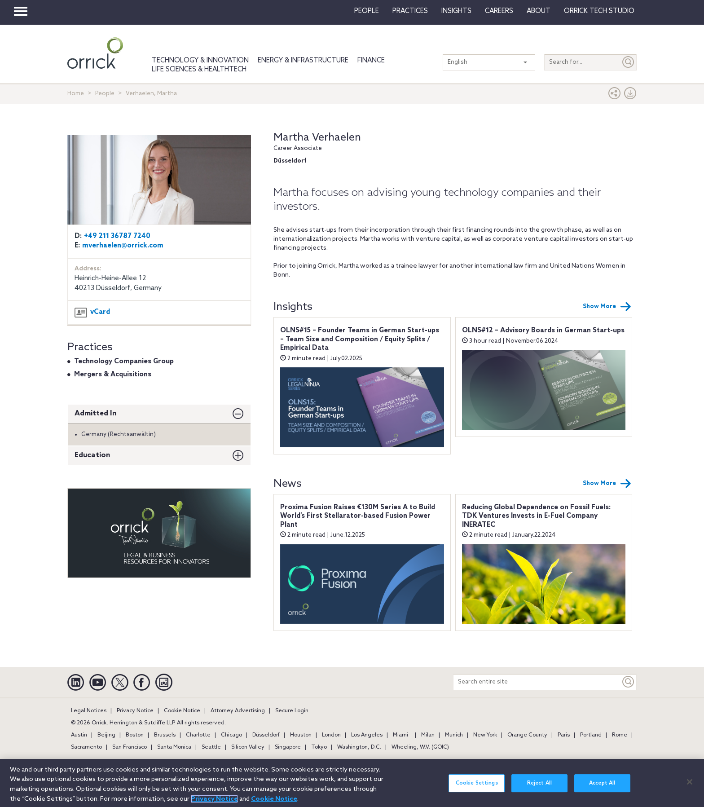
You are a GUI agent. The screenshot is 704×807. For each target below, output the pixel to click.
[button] (614, 95)
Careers (499, 11)
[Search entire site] (537, 682)
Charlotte (198, 735)
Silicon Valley (247, 747)
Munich (454, 735)
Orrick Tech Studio (599, 11)
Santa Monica (174, 747)
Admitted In (95, 413)
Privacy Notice (135, 711)
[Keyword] (628, 682)
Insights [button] (456, 11)
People (366, 11)
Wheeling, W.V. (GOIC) (420, 747)
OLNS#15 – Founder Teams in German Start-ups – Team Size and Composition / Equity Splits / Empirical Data (359, 339)
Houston (301, 735)
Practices (410, 11)
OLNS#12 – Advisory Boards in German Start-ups (543, 330)
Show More (607, 307)
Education (92, 455)
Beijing (106, 735)
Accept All (602, 788)
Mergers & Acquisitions (112, 374)
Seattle (211, 747)
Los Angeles (367, 735)
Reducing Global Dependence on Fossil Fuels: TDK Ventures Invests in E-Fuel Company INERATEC (536, 516)
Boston (135, 735)
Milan (428, 735)
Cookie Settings (477, 788)
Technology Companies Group (124, 361)
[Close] (690, 787)
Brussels (165, 735)
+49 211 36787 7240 (117, 236)
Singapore (288, 747)
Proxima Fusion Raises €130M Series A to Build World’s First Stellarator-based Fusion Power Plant (357, 516)
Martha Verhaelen (317, 137)
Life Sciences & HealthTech (199, 70)
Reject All (539, 788)
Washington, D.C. (359, 747)
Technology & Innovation (200, 61)
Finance (371, 61)
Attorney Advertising (238, 711)
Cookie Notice (182, 711)
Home (75, 93)
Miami (400, 735)
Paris (564, 735)
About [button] (538, 11)
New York (485, 735)
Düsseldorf (266, 735)
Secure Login (291, 711)
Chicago (231, 735)
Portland (591, 735)
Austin (79, 735)
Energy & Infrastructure (303, 61)
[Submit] (628, 62)
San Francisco (129, 747)
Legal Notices (88, 711)
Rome (619, 735)
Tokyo (319, 747)
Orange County (527, 735)
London (331, 735)
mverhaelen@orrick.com (122, 246)
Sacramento (86, 747)
